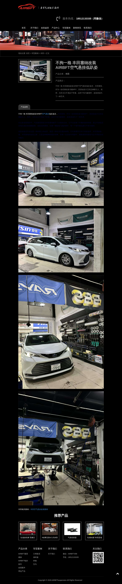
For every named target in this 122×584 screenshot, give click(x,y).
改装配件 (21, 568)
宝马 (35, 564)
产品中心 (56, 28)
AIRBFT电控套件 (23, 562)
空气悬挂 (45, 114)
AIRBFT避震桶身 (23, 555)
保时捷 (35, 557)
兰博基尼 (36, 554)
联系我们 (88, 28)
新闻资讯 (77, 28)
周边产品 (21, 571)
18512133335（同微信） (90, 18)
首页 (24, 28)
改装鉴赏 (45, 28)
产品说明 (24, 107)
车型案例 (66, 28)
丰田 (42, 53)
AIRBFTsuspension (59, 580)
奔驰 (35, 561)
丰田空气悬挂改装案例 (39, 509)
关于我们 (34, 28)
